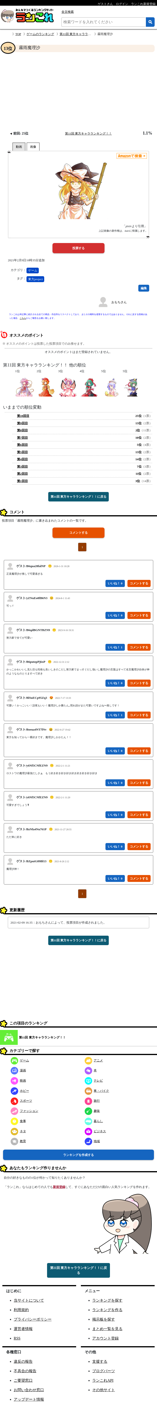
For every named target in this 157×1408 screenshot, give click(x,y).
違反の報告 (23, 1361)
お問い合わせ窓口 (29, 1390)
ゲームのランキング (40, 34)
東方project (35, 279)
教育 (18, 1141)
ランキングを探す (107, 1300)
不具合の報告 (25, 1371)
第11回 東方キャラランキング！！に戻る (79, 496)
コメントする (78, 532)
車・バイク (97, 1090)
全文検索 (67, 12)
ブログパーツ (103, 1371)
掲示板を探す (103, 1319)
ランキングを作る (107, 1310)
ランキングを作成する (78, 1155)
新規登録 (59, 1187)
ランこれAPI (102, 1380)
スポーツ (21, 1100)
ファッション (24, 1111)
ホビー (20, 1090)
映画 (18, 1080)
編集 (144, 288)
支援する (99, 1361)
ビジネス (95, 1131)
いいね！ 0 (115, 583)
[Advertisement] (78, 91)
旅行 (92, 1100)
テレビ (94, 1080)
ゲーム (32, 270)
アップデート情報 (29, 1399)
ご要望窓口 (23, 1380)
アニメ (94, 1060)
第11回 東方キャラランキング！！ (83, 34)
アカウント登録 (105, 1338)
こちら (23, 318)
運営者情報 (23, 1329)
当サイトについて (29, 1300)
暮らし (94, 1121)
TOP (18, 34)
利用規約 (21, 1310)
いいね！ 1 (115, 647)
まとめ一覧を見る (107, 1329)
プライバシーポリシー (33, 1319)
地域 (92, 1141)
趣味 (92, 1111)
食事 (18, 1121)
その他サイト (103, 1390)
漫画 (18, 1070)
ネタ (18, 1131)
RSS (17, 1338)
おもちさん (119, 302)
